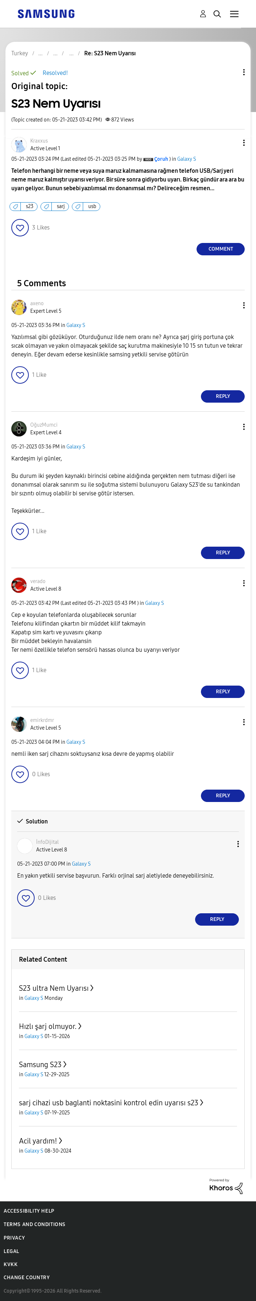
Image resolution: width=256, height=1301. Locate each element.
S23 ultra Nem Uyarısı (54, 988)
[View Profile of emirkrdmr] (42, 720)
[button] (232, 142)
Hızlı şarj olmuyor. (48, 1026)
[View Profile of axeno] (37, 303)
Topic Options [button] (231, 72)
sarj (61, 206)
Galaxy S (186, 159)
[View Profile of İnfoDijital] (47, 842)
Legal (11, 1251)
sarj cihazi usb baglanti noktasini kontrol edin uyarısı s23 (108, 1102)
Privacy (14, 1238)
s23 (30, 206)
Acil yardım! (38, 1141)
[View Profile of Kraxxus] (39, 141)
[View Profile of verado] (38, 581)
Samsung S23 (40, 1064)
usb (92, 206)
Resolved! (55, 72)
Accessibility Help (29, 1211)
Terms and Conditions (35, 1224)
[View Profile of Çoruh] (161, 159)
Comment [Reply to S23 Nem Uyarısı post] (221, 249)
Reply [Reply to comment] (223, 396)
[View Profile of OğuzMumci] (44, 425)
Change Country (27, 1277)
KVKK (11, 1264)
